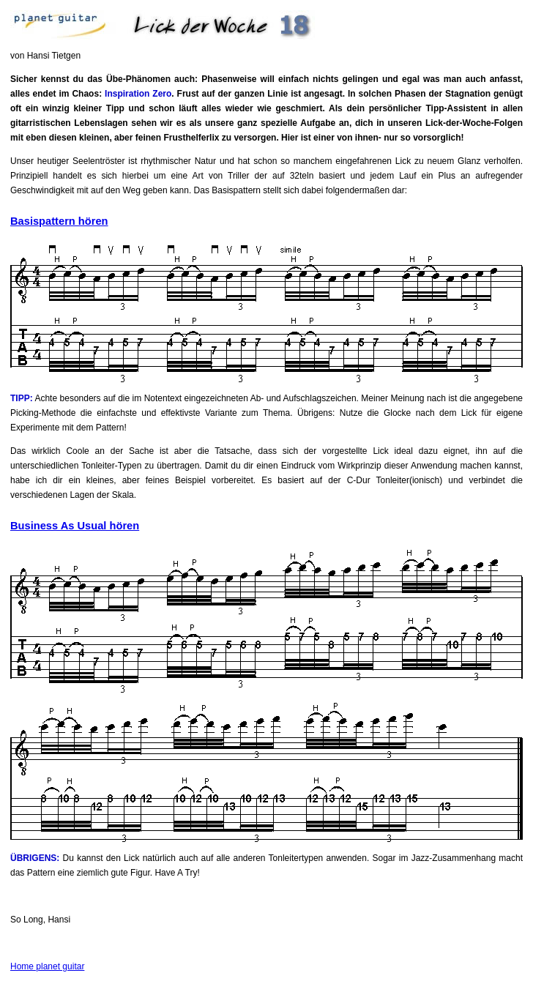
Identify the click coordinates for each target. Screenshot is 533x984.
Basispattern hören (59, 221)
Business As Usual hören (74, 526)
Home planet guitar (47, 966)
